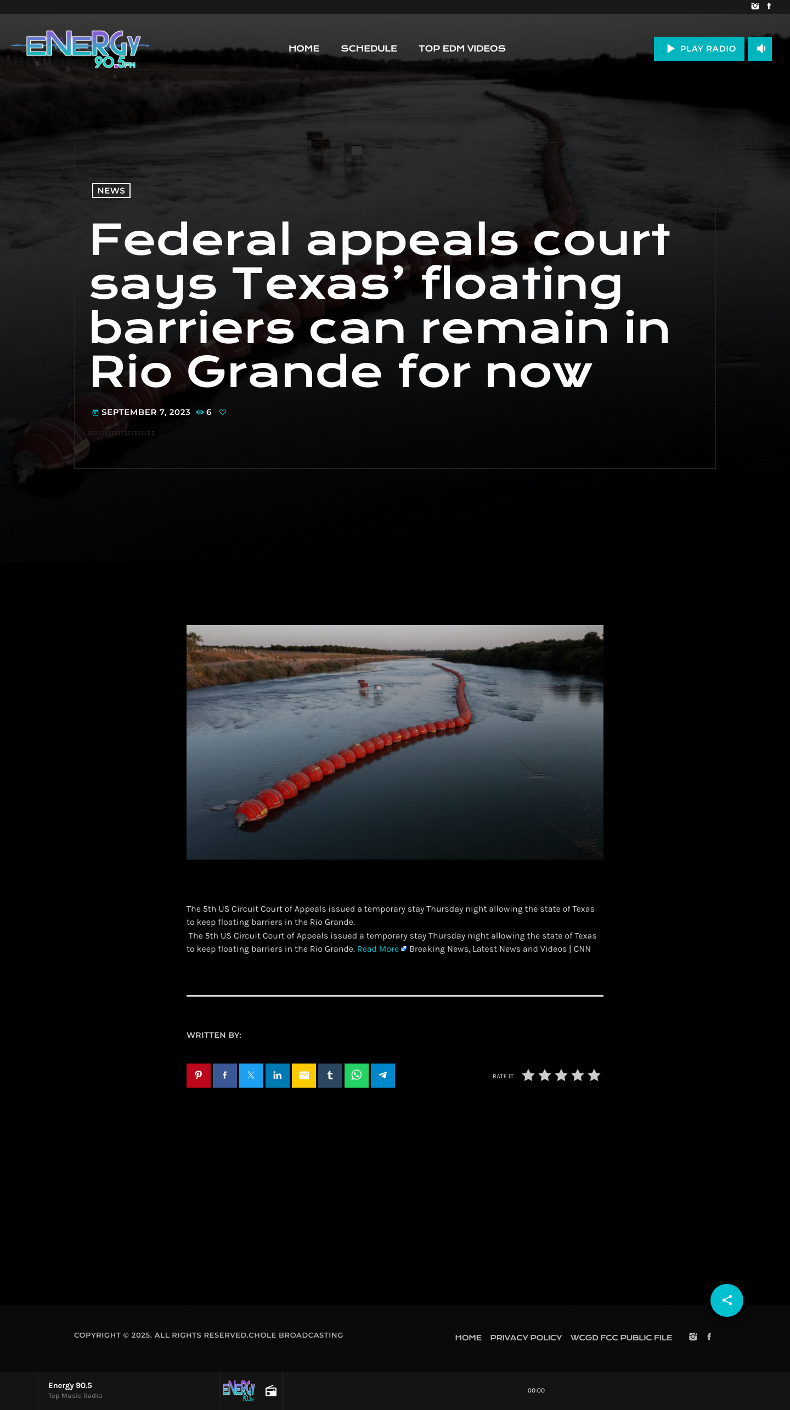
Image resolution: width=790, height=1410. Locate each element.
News (112, 190)
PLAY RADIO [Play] (699, 48)
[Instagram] (755, 7)
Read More (378, 949)
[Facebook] (769, 7)
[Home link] (80, 48)
